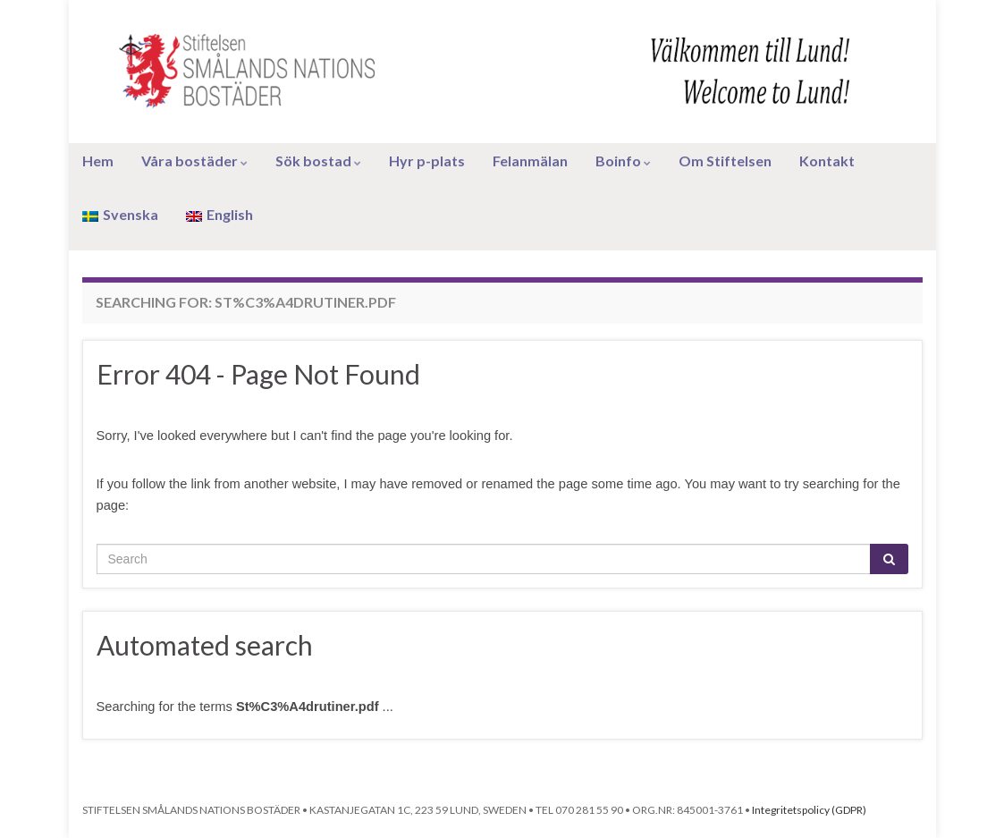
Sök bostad (318, 160)
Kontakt (827, 160)
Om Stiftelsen (725, 160)
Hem (98, 160)
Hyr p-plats (427, 160)
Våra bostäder (194, 160)
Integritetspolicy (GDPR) (809, 810)
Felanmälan (530, 160)
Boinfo (623, 160)
